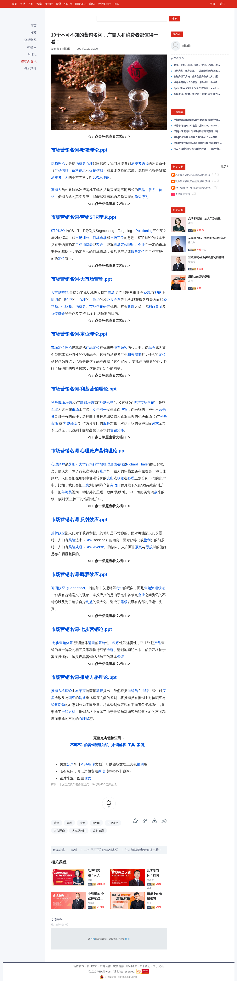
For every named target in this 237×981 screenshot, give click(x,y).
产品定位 (93, 347)
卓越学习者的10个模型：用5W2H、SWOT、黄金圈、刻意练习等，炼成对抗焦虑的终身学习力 (198, 82)
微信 (101, 771)
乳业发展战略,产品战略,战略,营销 (193, 175)
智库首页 (78, 966)
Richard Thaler (137, 464)
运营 (91, 643)
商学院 (49, 3)
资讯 (58, 3)
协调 (54, 300)
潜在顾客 (120, 347)
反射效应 (58, 533)
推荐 (33, 32)
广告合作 (105, 966)
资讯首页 (92, 966)
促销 (92, 170)
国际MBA (80, 3)
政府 (130, 307)
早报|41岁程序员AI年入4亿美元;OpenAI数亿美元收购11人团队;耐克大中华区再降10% (198, 137)
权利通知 (131, 966)
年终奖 (66, 492)
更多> (225, 166)
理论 (82, 822)
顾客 (71, 698)
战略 (158, 293)
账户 (103, 471)
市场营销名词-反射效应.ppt (79, 519)
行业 (119, 588)
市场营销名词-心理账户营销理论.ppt (88, 450)
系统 (102, 643)
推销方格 (68, 712)
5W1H (96, 822)
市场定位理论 (124, 245)
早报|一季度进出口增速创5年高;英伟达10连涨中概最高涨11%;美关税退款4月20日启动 (198, 131)
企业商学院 (104, 3)
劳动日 (115, 485)
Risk (89, 540)
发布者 (177, 34)
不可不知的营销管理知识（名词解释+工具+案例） (108, 745)
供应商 (66, 307)
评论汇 (32, 54)
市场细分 (82, 238)
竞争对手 (100, 409)
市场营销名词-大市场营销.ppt (81, 279)
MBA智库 (88, 764)
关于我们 (144, 966)
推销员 (132, 691)
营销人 (56, 190)
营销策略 (117, 430)
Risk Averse (95, 547)
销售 (54, 705)
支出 (110, 478)
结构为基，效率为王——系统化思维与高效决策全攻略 (198, 70)
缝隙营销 (87, 402)
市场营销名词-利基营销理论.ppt (84, 388)
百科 (31, 3)
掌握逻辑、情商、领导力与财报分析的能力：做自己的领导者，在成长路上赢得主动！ (198, 94)
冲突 (124, 409)
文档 (22, 3)
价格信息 (79, 170)
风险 (71, 540)
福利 (140, 764)
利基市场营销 (61, 402)
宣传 (54, 313)
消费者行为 (59, 177)
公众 (70, 764)
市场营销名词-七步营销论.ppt (81, 629)
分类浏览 (30, 40)
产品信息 (61, 170)
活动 (61, 705)
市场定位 (117, 238)
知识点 (68, 3)
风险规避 (75, 547)
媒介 (61, 313)
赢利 (138, 547)
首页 (14, 3)
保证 (120, 657)
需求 (155, 423)
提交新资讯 (29, 61)
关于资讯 (158, 966)
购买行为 (141, 197)
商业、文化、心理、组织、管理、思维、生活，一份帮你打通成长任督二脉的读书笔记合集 (198, 65)
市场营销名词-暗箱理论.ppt (79, 150)
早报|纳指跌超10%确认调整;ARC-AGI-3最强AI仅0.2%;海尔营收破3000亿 (198, 143)
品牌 (151, 347)
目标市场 (100, 238)
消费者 (80, 307)
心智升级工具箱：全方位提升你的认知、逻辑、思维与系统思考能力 (198, 76)
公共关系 (114, 300)
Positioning (144, 231)
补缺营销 (107, 402)
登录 (212, 3)
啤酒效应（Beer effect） (70, 588)
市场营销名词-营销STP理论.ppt (83, 217)
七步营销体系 (62, 643)
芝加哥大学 (77, 464)
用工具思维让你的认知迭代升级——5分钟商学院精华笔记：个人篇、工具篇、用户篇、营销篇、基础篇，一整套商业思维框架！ (198, 148)
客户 (99, 245)
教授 (103, 464)
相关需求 (134, 354)
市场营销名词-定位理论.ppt (79, 334)
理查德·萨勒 (116, 464)
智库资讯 (59, 849)
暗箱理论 (58, 163)
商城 (92, 3)
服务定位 (138, 252)
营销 (147, 588)
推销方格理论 (61, 691)
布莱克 (80, 691)
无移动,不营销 (183, 194)
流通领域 (158, 588)
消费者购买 (139, 163)
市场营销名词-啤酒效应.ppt (79, 574)
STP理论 (58, 231)
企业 (141, 245)
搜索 (175, 18)
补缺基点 (71, 423)
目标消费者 (84, 245)
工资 (85, 485)
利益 (89, 602)
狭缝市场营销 (143, 402)
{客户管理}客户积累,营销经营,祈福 (193, 188)
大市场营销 (59, 293)
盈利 (147, 540)
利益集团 (155, 307)
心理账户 (58, 464)
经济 (68, 300)
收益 (120, 478)
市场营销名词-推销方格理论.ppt (84, 677)
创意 (87, 778)
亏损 (149, 547)
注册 (222, 3)
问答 (116, 3)
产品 (141, 190)
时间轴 (66, 48)
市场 (111, 293)
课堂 (39, 3)
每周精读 (30, 68)
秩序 (115, 643)
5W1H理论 (101, 177)
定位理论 (59, 830)
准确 (110, 650)
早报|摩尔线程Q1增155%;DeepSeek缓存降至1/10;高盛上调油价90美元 (198, 119)
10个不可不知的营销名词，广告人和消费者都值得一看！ (123, 849)
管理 (69, 822)
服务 (151, 190)
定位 (61, 259)
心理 (82, 300)
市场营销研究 (99, 307)
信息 (99, 170)
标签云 (32, 47)
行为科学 (93, 464)
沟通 (82, 698)
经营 (146, 293)
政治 (96, 300)
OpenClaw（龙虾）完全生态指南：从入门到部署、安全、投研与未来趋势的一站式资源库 (198, 88)
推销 (144, 691)
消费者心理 (84, 163)
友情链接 (118, 966)
